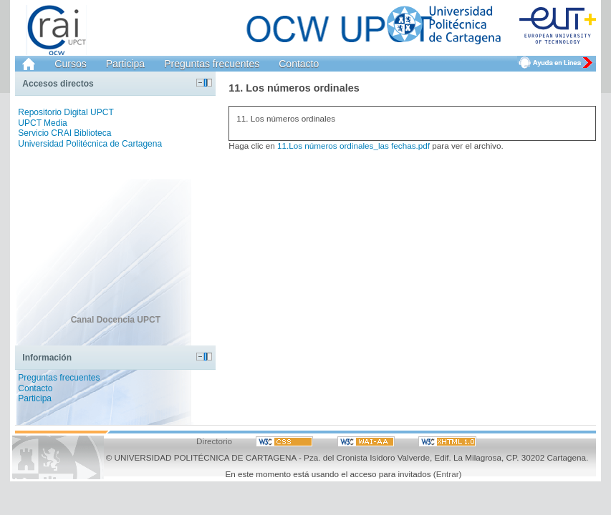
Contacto (299, 63)
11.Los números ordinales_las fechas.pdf (353, 145)
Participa (125, 63)
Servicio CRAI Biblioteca (64, 133)
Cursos (70, 63)
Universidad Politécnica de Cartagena (90, 144)
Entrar (447, 474)
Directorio (214, 441)
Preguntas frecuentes (211, 63)
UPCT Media (42, 123)
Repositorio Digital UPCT (65, 112)
